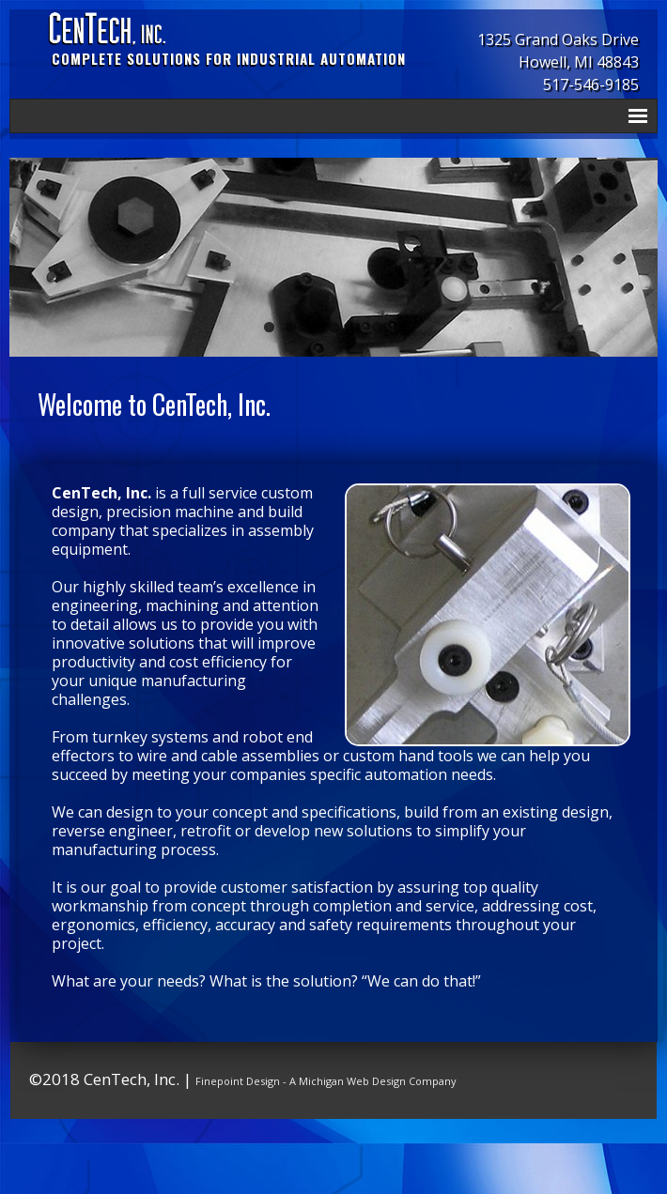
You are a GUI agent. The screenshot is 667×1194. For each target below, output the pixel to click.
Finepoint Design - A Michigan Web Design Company (326, 1081)
